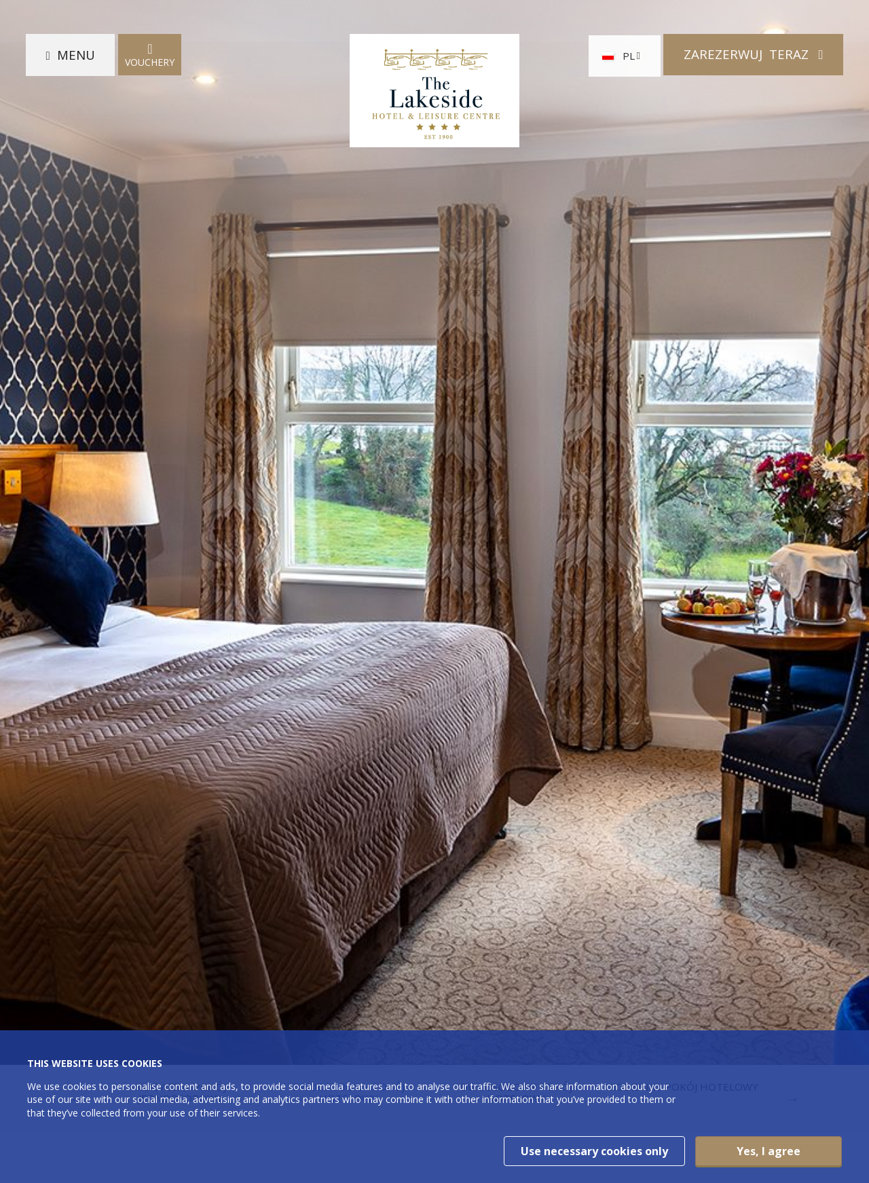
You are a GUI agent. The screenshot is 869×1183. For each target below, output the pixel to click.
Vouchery (152, 56)
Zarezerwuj (745, 55)
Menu (77, 55)
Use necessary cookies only (594, 1151)
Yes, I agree (768, 1151)
